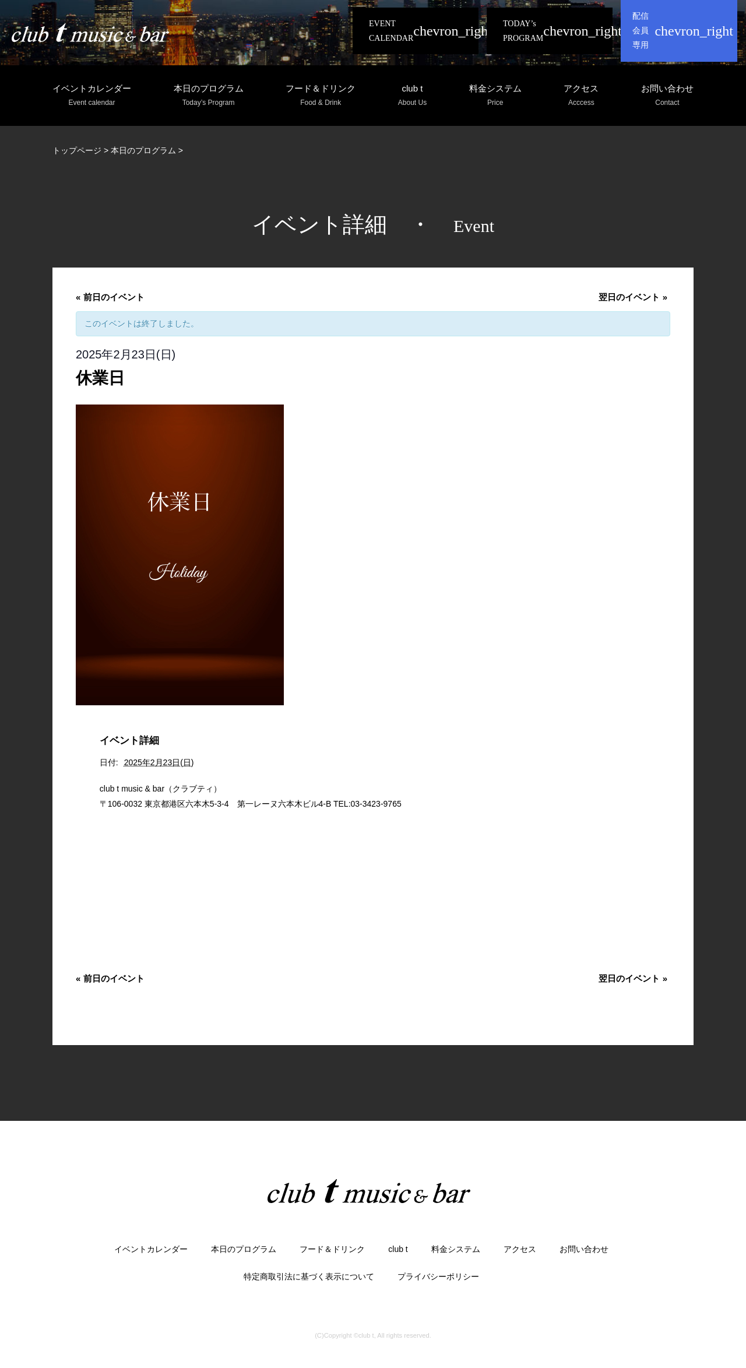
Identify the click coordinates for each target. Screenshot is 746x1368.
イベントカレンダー (91, 95)
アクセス (581, 95)
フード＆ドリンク (321, 95)
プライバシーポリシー (438, 1276)
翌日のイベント (633, 297)
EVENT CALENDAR (391, 31)
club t (412, 95)
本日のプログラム (209, 95)
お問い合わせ (667, 95)
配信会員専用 (640, 31)
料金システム (495, 95)
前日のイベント (110, 297)
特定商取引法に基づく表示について (309, 1276)
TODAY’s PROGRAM (523, 31)
